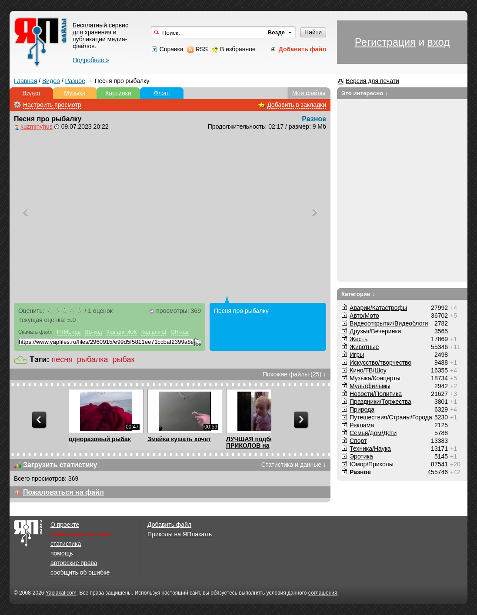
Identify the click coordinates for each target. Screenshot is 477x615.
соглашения (322, 593)
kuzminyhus (36, 126)
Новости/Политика (376, 393)
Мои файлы (309, 93)
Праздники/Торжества (380, 401)
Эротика (361, 456)
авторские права (73, 562)
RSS (201, 49)
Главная (25, 80)
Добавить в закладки (296, 104)
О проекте (64, 524)
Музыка (75, 93)
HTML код (68, 332)
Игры (357, 354)
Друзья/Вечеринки (375, 331)
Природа (362, 409)
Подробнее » (91, 60)
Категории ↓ (358, 294)
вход (438, 42)
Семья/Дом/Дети (373, 432)
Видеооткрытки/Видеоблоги (389, 323)
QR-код (180, 332)
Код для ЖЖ (122, 332)
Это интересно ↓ (364, 93)
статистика (65, 543)
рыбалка (92, 359)
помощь (61, 553)
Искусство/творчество (380, 362)
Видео (51, 80)
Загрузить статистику (60, 465)
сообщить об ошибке (80, 572)
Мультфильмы (370, 385)
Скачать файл (35, 332)
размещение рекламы (81, 534)
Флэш (162, 93)
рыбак (124, 359)
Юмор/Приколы (372, 464)
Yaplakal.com (61, 593)
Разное (75, 80)
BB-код (93, 332)
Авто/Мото (364, 315)
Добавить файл (169, 524)
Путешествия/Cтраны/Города (391, 417)
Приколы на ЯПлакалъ (179, 534)
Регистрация (385, 42)
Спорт (358, 440)
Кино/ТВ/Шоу (368, 370)
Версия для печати (372, 80)
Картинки (118, 93)
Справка (171, 49)
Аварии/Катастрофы (378, 307)
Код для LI (154, 332)
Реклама (362, 425)
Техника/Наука (370, 448)
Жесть (358, 339)
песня (61, 359)
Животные (364, 346)
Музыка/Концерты (375, 378)
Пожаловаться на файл (63, 492)
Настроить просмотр (52, 104)
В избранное (238, 49)
